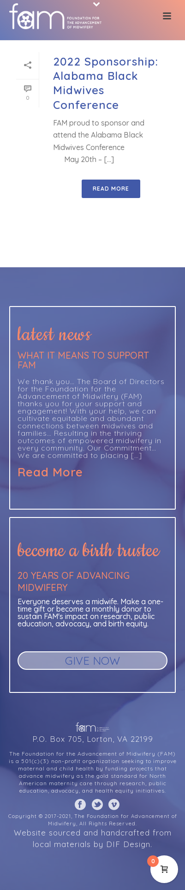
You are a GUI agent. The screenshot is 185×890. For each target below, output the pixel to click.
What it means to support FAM (83, 360)
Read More (50, 472)
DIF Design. (129, 844)
